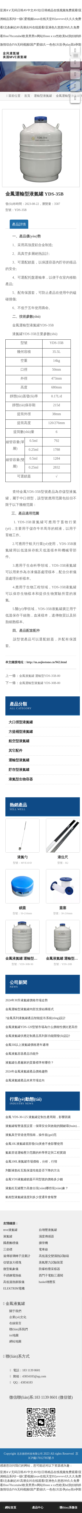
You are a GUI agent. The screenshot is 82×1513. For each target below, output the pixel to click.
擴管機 (43, 1243)
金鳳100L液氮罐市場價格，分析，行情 (31, 1161)
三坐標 (7, 1249)
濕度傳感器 (46, 1236)
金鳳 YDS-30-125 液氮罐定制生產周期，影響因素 (38, 1117)
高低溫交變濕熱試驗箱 (54, 1256)
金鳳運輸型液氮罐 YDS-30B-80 (39, 683)
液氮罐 (7, 1236)
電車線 (43, 1249)
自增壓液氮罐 (48, 1230)
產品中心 (37, 1507)
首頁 (27, 95)
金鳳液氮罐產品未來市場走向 (25, 1080)
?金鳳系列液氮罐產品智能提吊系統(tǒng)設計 (35, 1018)
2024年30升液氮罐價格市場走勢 (26, 1000)
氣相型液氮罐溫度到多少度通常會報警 (31, 1197)
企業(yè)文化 (17, 1317)
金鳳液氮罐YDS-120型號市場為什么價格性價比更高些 (41, 1027)
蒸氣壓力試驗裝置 (51, 1262)
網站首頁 (9, 1507)
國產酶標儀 (10, 1243)
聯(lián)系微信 (67, 1507)
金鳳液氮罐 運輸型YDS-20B (63, 958)
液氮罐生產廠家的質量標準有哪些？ (29, 1062)
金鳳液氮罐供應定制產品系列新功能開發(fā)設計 (37, 1036)
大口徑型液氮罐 (21, 722)
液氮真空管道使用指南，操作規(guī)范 (31, 1134)
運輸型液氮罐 (43, 95)
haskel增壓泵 (47, 1282)
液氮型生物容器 (21, 779)
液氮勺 (22, 857)
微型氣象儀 (10, 1269)
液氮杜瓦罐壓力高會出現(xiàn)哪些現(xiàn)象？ (36, 1188)
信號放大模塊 (12, 1262)
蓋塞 (62, 908)
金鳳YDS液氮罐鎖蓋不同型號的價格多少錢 (34, 1179)
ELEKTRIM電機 (14, 1288)
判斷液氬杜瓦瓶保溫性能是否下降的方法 (32, 1170)
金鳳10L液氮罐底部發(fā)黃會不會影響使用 (34, 1143)
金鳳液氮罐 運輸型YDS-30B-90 (22, 958)
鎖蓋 (22, 908)
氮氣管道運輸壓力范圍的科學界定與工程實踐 (35, 1152)
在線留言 (15, 1323)
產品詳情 (19, 224)
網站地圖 (15, 1341)
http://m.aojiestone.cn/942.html (47, 662)
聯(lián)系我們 (18, 1329)
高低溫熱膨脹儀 (13, 1282)
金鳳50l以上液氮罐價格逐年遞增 (27, 1044)
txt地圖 (14, 1335)
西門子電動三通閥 (51, 1275)
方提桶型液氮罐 (21, 731)
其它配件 (15, 750)
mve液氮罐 (10, 1230)
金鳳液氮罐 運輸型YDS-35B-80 (39, 676)
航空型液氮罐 (19, 741)
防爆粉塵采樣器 (49, 1269)
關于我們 (15, 1311)
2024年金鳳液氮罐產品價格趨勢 (26, 1071)
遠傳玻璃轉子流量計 (16, 1256)
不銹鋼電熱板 (12, 1275)
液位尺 (63, 857)
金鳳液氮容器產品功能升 (22, 1053)
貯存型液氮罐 (19, 769)
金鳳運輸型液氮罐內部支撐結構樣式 (29, 1009)
